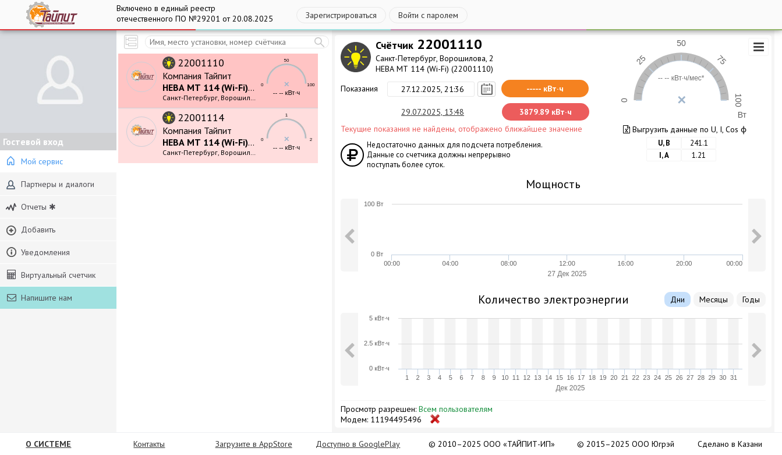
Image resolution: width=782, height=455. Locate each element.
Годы (751, 299)
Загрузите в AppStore (253, 444)
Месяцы (713, 299)
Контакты (149, 444)
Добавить (30, 229)
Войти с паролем (428, 15)
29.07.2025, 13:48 (432, 112)
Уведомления (38, 252)
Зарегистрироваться (341, 15)
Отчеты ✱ (31, 207)
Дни (677, 299)
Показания (359, 88)
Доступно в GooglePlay (358, 444)
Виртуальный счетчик (51, 275)
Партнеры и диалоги (50, 184)
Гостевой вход (33, 141)
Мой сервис (34, 161)
